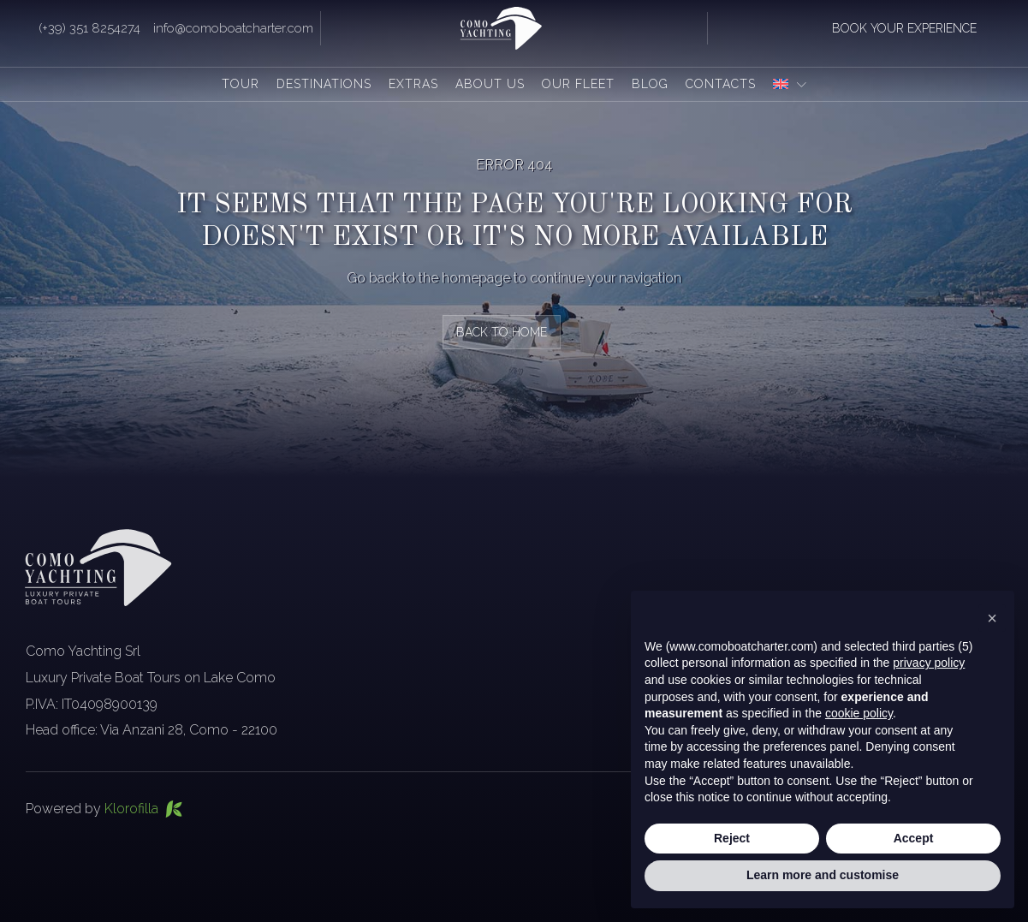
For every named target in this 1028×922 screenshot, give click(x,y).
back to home (501, 332)
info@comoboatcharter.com (233, 28)
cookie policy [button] (859, 713)
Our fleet (578, 84)
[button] (992, 618)
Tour (240, 84)
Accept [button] (914, 838)
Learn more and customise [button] (822, 876)
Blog (650, 84)
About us (490, 84)
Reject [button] (732, 838)
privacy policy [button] (929, 663)
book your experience (904, 28)
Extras (413, 84)
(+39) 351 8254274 (89, 28)
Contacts (721, 84)
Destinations (323, 84)
